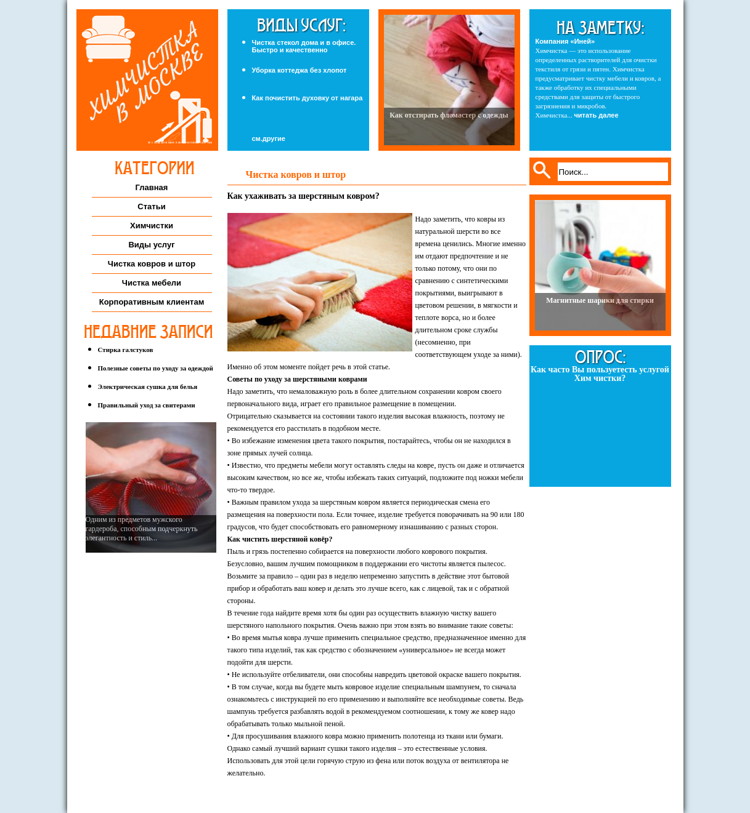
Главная (152, 187)
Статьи (151, 206)
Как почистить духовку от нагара (307, 98)
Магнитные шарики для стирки (600, 300)
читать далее (596, 115)
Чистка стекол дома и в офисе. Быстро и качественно (304, 46)
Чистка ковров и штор (151, 263)
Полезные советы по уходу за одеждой (155, 368)
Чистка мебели (151, 282)
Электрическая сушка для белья (148, 386)
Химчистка (147, 80)
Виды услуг (151, 244)
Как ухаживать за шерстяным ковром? (303, 196)
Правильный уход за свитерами (146, 405)
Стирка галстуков (125, 349)
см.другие (268, 138)
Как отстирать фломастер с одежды (448, 115)
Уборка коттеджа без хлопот (299, 70)
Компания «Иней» (565, 41)
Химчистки (151, 225)
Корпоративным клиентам (152, 301)
